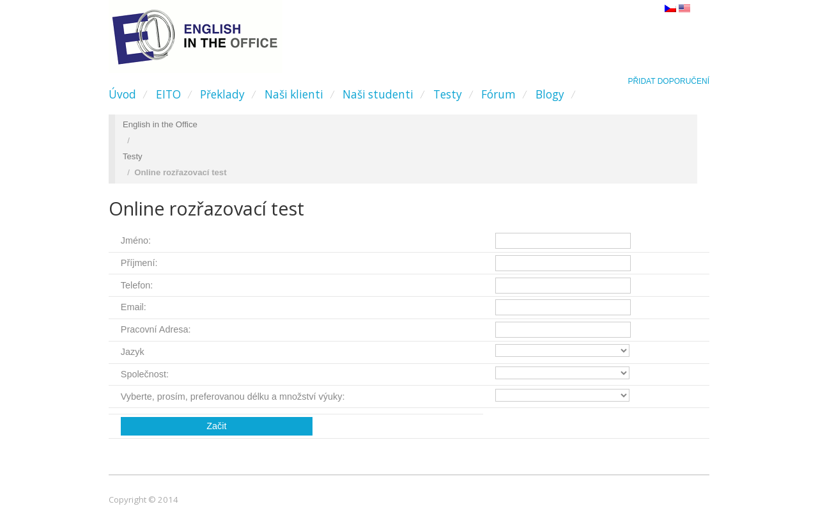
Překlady (222, 94)
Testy (447, 94)
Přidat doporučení (668, 81)
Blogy (550, 94)
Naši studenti (378, 94)
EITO (168, 94)
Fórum (498, 94)
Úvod (122, 94)
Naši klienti (294, 94)
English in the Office (160, 124)
